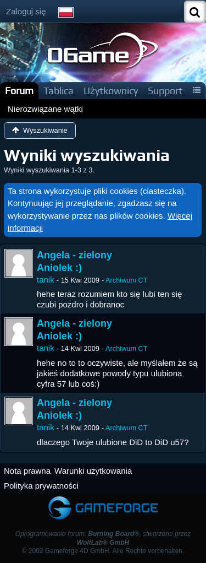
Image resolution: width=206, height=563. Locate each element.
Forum (19, 90)
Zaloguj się (26, 11)
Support (165, 90)
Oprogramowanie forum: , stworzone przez (103, 538)
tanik (45, 279)
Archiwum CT (126, 280)
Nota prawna (27, 470)
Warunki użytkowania (93, 470)
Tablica (58, 90)
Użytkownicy (110, 90)
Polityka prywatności (41, 485)
